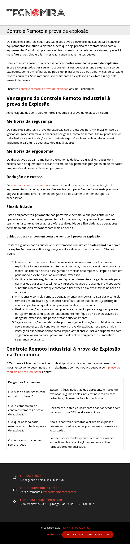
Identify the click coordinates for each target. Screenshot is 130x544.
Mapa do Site (82, 527)
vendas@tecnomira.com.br (59, 492)
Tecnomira (67, 527)
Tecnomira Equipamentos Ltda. (42, 500)
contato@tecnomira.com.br (39, 488)
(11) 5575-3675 (30, 476)
